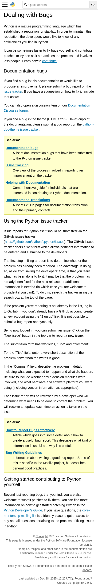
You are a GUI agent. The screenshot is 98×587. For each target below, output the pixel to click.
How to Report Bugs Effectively (30, 430)
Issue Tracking (17, 165)
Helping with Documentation (28, 182)
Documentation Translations (28, 200)
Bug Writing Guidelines (24, 452)
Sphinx (79, 582)
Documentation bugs (22, 148)
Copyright (42, 536)
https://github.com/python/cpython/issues (34, 242)
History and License (52, 557)
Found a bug (82, 578)
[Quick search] (56, 4)
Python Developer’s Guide (23, 510)
